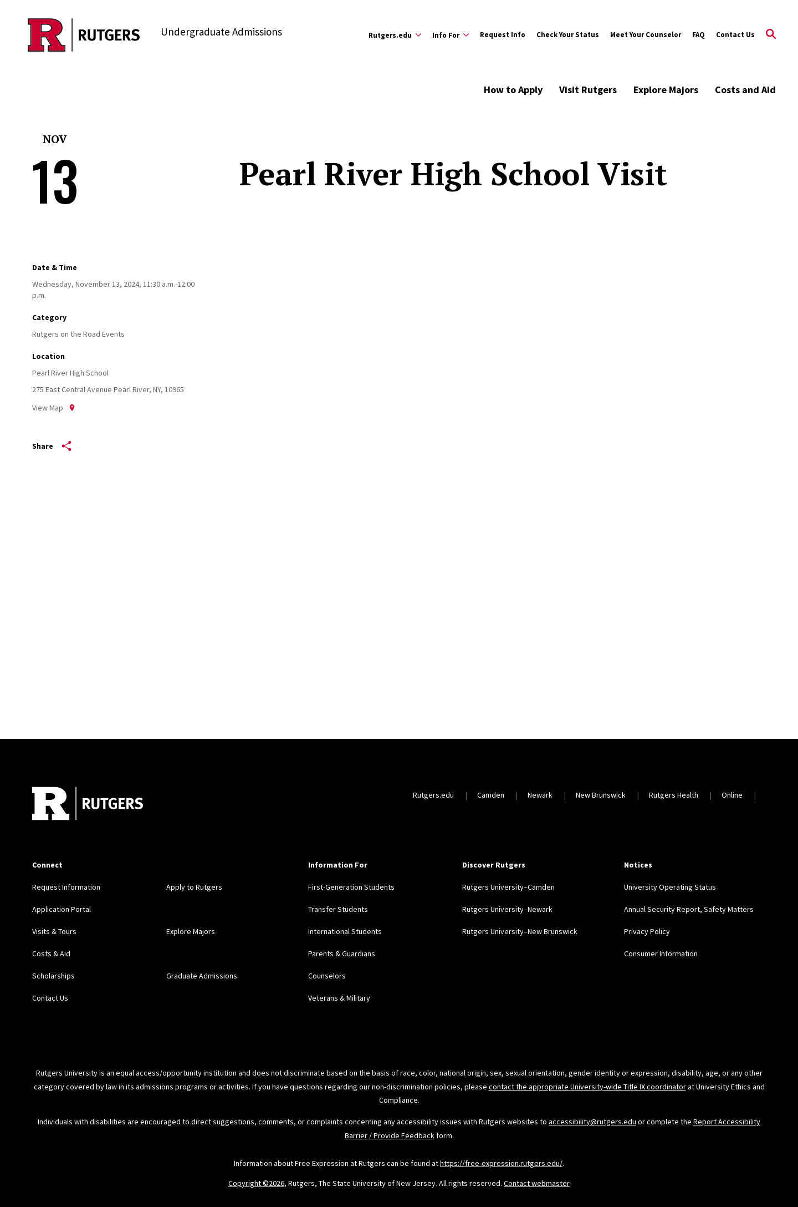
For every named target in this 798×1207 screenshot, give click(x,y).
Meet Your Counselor (645, 34)
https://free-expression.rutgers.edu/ (501, 1163)
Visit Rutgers (588, 89)
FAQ (698, 34)
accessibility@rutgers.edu (592, 1122)
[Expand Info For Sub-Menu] (450, 35)
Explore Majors (665, 89)
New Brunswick (601, 795)
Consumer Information (661, 953)
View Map (53, 408)
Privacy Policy (647, 931)
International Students (345, 931)
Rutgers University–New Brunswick (519, 931)
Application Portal (61, 909)
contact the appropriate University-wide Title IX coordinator (587, 1087)
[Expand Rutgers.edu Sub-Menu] (395, 35)
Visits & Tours (54, 931)
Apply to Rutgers (194, 887)
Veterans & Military (339, 998)
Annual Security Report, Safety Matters (689, 909)
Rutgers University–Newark (507, 909)
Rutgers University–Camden (508, 887)
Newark (540, 795)
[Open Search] (771, 35)
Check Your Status (567, 34)
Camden (490, 795)
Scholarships (53, 976)
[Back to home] (87, 804)
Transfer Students (338, 909)
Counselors (327, 976)
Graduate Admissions (201, 976)
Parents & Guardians (341, 953)
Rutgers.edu (433, 795)
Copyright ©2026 (256, 1183)
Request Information (66, 887)
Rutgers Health (673, 795)
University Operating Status (670, 887)
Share (51, 446)
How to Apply (513, 89)
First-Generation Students (351, 887)
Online (732, 795)
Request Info (502, 34)
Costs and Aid (745, 89)
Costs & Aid (51, 953)
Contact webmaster (537, 1183)
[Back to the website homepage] (84, 35)
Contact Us (735, 34)
